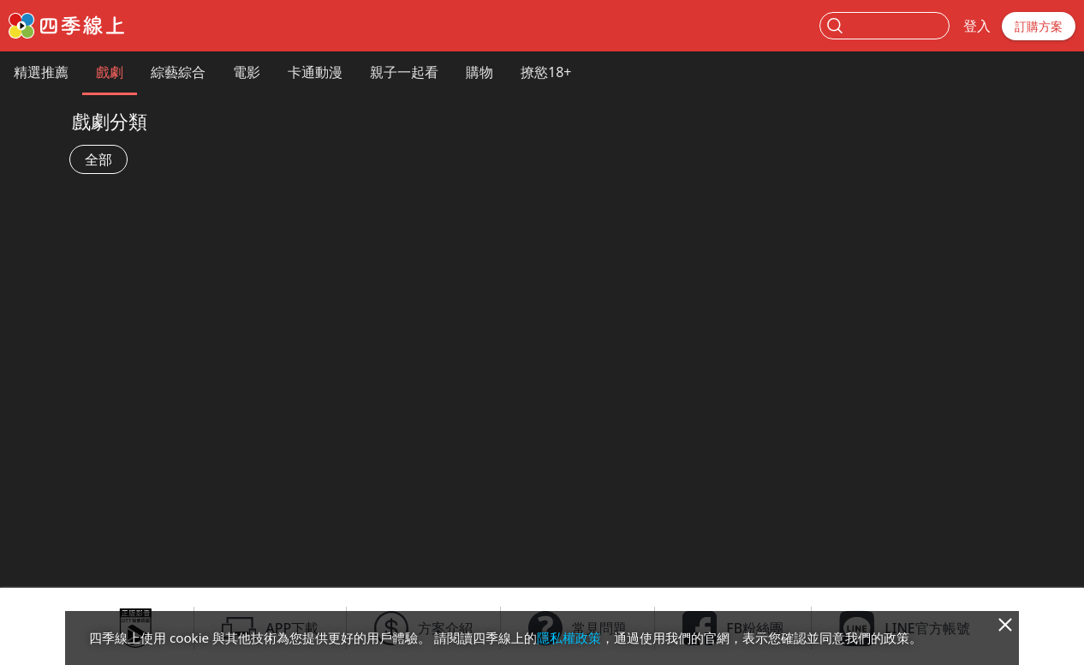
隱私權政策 (569, 637)
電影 (246, 72)
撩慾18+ (546, 72)
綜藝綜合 (178, 72)
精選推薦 (41, 72)
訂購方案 (1039, 26)
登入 (977, 25)
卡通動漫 (315, 72)
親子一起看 (404, 72)
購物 (479, 72)
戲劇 (109, 72)
